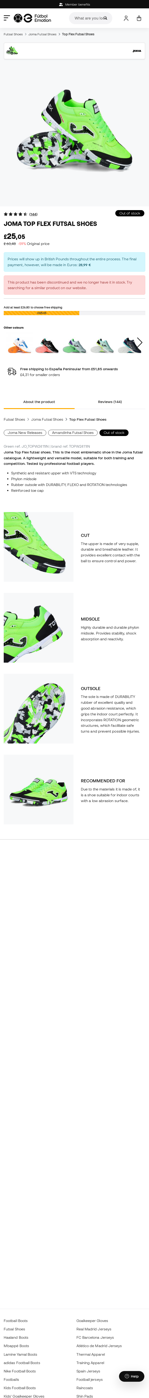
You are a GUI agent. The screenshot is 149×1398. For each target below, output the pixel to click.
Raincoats (84, 1388)
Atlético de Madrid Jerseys (99, 1346)
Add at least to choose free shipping (33, 307)
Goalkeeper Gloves (92, 1321)
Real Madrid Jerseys (93, 1329)
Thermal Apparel (90, 1354)
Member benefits (74, 4)
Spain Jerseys (88, 1371)
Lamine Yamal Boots (20, 1354)
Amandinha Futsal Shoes (73, 432)
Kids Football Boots (20, 1388)
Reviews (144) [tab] (110, 402)
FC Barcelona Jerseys (95, 1337)
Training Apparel (90, 1363)
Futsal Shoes (13, 34)
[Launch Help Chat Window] (131, 1376)
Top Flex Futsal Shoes (78, 34)
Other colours (13, 327)
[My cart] (138, 18)
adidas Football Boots (22, 1363)
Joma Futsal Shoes (42, 34)
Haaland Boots (16, 1337)
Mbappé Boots (16, 1346)
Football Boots (16, 1321)
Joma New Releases (25, 432)
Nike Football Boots (20, 1371)
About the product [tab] (39, 402)
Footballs (11, 1379)
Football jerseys (89, 1379)
